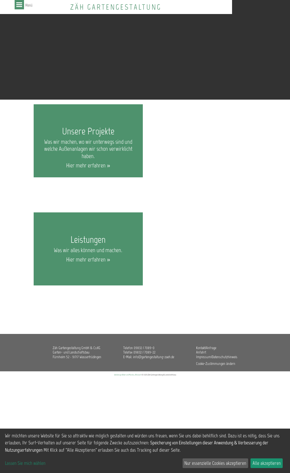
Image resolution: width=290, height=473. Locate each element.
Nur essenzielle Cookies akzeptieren (215, 463)
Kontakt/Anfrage (206, 348)
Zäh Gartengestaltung (116, 7)
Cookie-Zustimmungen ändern (215, 363)
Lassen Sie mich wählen (25, 463)
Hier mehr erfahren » (88, 165)
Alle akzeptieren (267, 463)
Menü (19, 4)
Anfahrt (201, 352)
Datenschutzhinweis (224, 357)
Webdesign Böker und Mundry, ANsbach (127, 374)
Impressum (203, 357)
